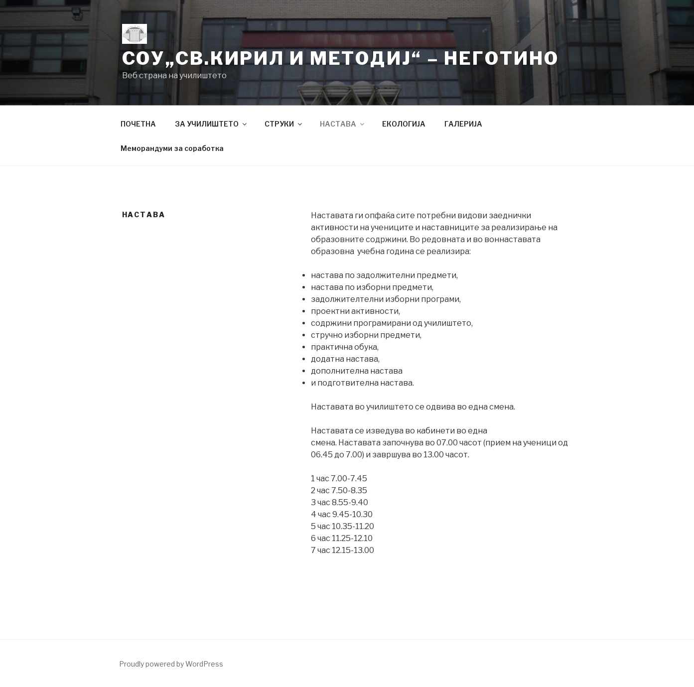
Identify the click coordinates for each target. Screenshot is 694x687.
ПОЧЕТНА (138, 124)
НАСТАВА (343, 124)
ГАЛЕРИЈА (463, 124)
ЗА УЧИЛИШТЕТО (211, 124)
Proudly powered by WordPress (171, 664)
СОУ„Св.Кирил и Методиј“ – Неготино (340, 58)
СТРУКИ (284, 124)
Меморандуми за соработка (172, 148)
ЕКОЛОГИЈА (403, 124)
